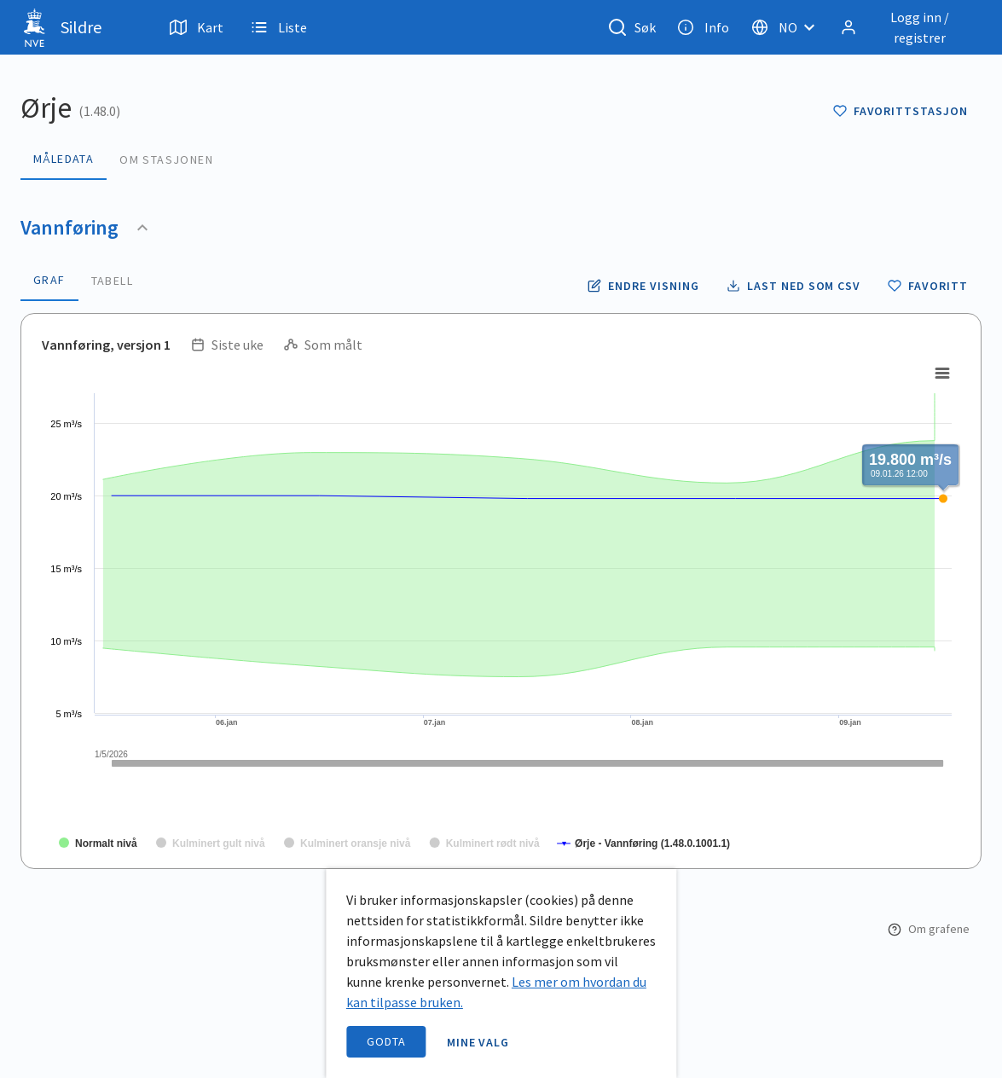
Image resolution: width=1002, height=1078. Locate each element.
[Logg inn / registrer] (907, 27)
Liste (279, 27)
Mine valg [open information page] (478, 1042)
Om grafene (929, 928)
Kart (196, 27)
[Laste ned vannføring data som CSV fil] (793, 285)
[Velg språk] (788, 27)
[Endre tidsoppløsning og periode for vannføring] (643, 285)
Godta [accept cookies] (386, 1041)
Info (703, 27)
